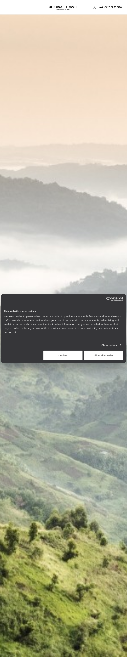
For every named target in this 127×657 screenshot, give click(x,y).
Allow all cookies (103, 355)
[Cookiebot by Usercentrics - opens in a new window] (108, 299)
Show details (109, 344)
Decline (62, 355)
